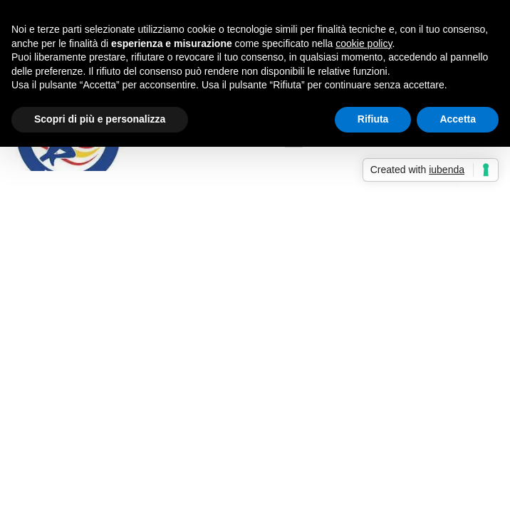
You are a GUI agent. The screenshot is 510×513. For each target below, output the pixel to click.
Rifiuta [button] (373, 119)
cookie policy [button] (363, 43)
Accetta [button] (457, 119)
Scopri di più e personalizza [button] (99, 119)
